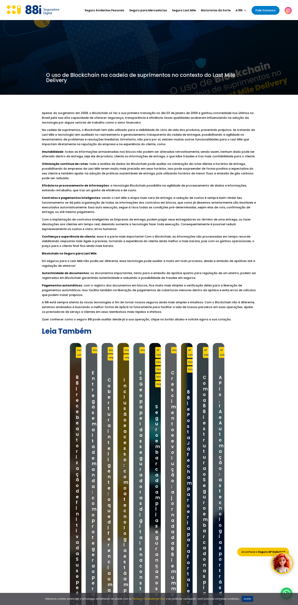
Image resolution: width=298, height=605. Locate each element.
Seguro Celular (105, 522)
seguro (207, 350)
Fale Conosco (266, 10)
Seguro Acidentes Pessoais (104, 10)
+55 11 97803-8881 (54, 514)
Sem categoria (58, 350)
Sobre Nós (165, 506)
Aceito (247, 598)
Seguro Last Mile (184, 10)
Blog (161, 517)
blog (124, 350)
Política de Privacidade (174, 527)
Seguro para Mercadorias (148, 10)
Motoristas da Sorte (216, 10)
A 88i (239, 10)
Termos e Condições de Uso (178, 522)
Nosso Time (166, 511)
